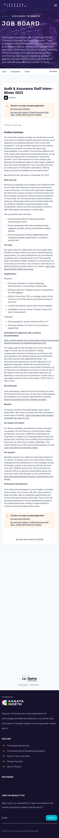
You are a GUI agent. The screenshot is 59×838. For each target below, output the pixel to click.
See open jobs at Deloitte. (20, 109)
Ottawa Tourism (15, 761)
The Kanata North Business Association (26, 751)
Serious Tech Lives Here (18, 756)
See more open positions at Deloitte (29, 539)
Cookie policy (34, 685)
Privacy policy (23, 685)
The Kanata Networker (18, 746)
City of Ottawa (14, 766)
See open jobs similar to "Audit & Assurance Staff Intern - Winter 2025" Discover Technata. (29, 114)
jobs (4, 71)
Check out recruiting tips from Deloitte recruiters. (25, 399)
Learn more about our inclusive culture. (21, 448)
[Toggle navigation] (55, 5)
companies (15, 71)
